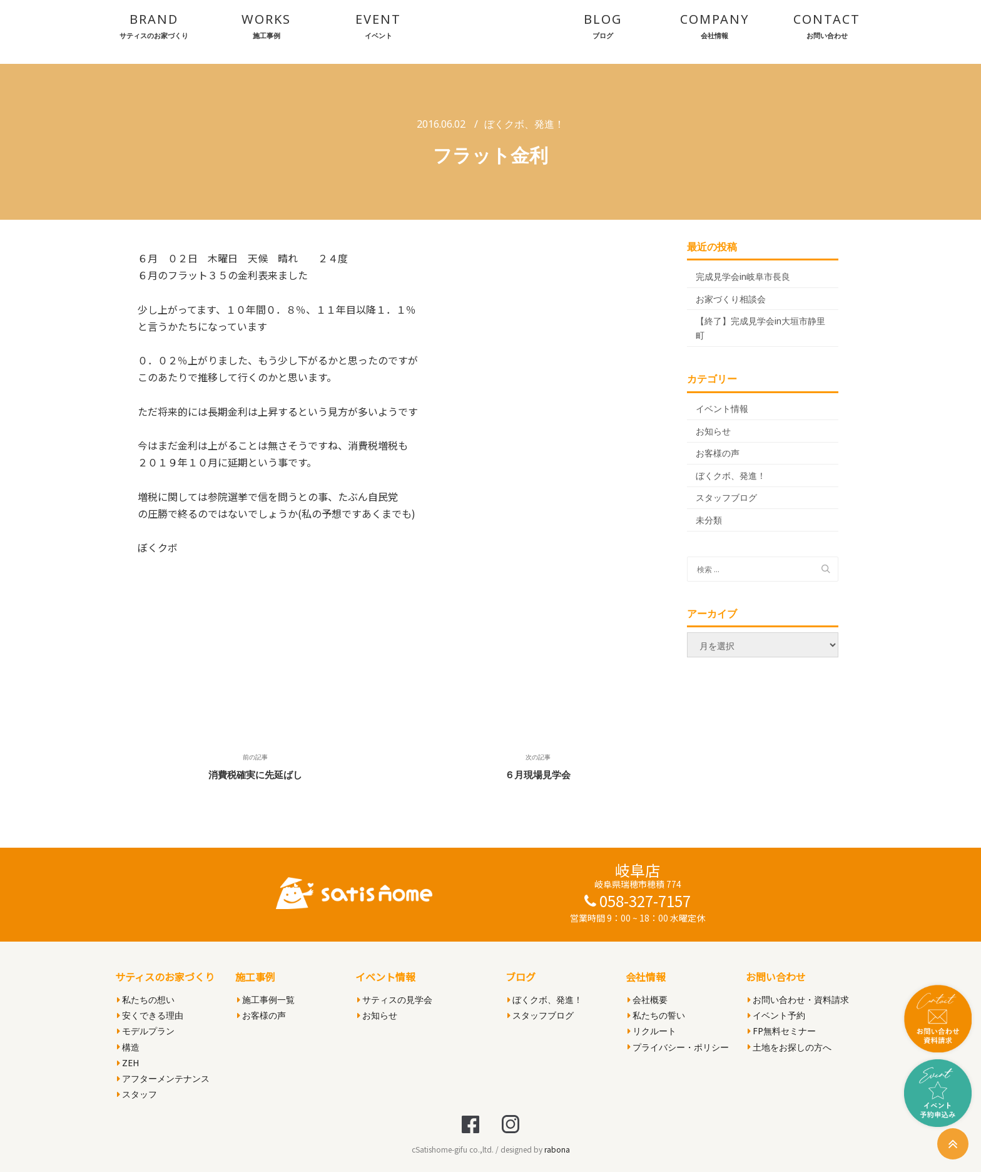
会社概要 (648, 999)
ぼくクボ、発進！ (524, 124)
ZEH (128, 1063)
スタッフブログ (726, 497)
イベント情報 (722, 408)
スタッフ (137, 1094)
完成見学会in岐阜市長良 (743, 276)
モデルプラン (146, 1031)
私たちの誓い (656, 1015)
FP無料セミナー (782, 1031)
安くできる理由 (150, 1015)
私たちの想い (146, 999)
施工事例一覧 (266, 999)
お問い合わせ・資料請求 (798, 999)
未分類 (709, 520)
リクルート (652, 1031)
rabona (557, 1149)
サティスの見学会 (394, 999)
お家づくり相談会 (731, 299)
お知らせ (713, 431)
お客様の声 (718, 453)
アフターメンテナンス (163, 1078)
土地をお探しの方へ (789, 1047)
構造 (128, 1047)
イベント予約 (776, 1015)
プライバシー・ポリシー (678, 1047)
